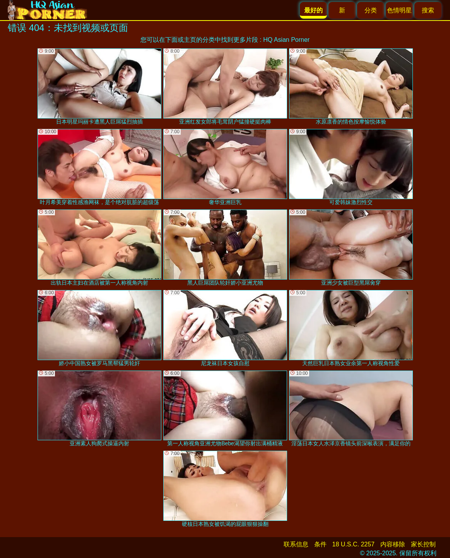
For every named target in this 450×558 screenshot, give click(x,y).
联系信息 (296, 544)
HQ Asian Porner (286, 39)
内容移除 (392, 544)
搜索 (428, 10)
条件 (320, 544)
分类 (370, 10)
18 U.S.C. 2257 (353, 544)
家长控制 (423, 544)
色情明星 (399, 10)
